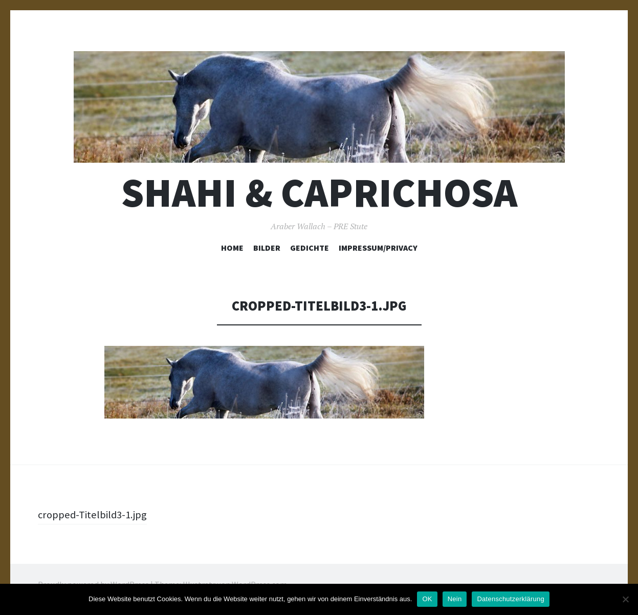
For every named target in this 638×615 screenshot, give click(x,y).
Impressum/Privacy (378, 248)
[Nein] (625, 599)
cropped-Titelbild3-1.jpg (95, 514)
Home (232, 248)
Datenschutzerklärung (510, 599)
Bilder (266, 248)
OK (427, 599)
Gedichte (309, 248)
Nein (455, 599)
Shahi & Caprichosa (319, 192)
